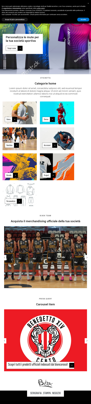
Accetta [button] (83, 20)
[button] (89, 45)
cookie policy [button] (40, 9)
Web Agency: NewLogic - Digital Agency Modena (45, 400)
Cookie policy (71, 394)
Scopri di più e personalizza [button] (14, 20)
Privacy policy (58, 394)
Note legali (45, 394)
